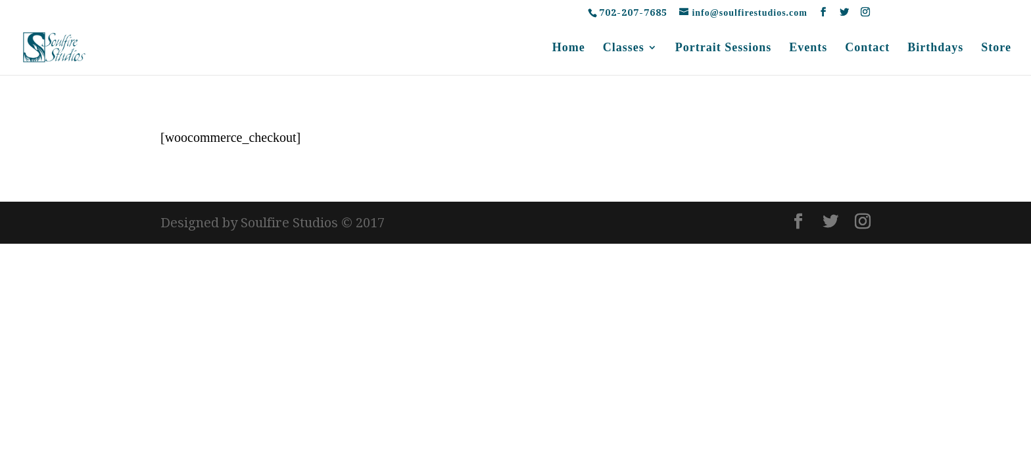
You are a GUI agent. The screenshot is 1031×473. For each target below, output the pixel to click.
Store (996, 48)
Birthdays (935, 48)
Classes (623, 48)
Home (568, 48)
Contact (867, 48)
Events (808, 48)
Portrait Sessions (723, 48)
